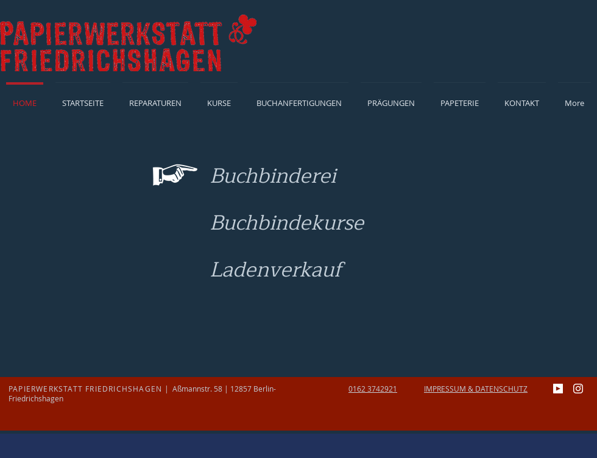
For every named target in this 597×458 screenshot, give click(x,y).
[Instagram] (578, 388)
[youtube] (558, 388)
